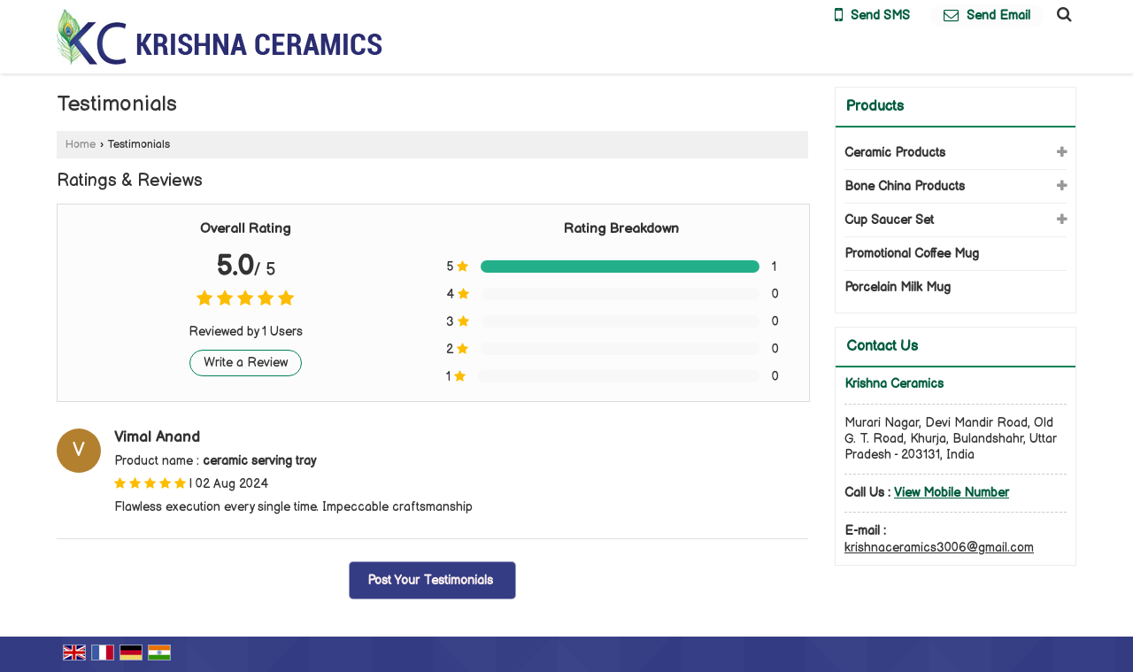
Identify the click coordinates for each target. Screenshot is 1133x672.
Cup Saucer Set (889, 220)
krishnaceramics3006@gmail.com (939, 547)
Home (81, 144)
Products (875, 106)
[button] (951, 492)
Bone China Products (904, 186)
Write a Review (246, 362)
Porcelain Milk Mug (897, 287)
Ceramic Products (894, 152)
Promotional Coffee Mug (911, 253)
